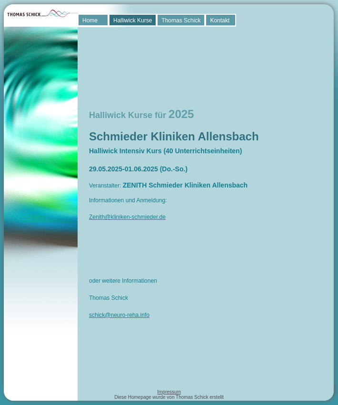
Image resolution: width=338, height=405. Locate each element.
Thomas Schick (180, 20)
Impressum (168, 392)
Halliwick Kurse (132, 20)
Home (90, 20)
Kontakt (219, 20)
